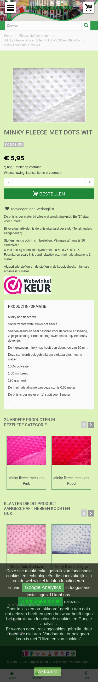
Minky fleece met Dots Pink (26, 481)
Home (8, 36)
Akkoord (47, 671)
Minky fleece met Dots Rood (71, 481)
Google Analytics (43, 587)
